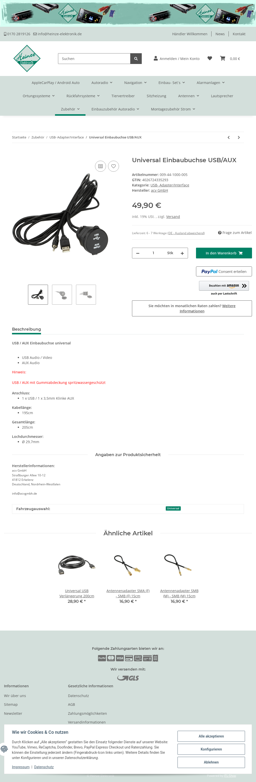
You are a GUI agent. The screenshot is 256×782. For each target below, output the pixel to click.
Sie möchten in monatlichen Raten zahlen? (192, 308)
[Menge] (153, 253)
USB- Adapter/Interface (169, 185)
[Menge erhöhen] (182, 253)
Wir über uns (15, 695)
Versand (173, 216)
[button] (177, 58)
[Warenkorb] (230, 58)
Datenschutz (78, 695)
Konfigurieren (211, 749)
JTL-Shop (230, 776)
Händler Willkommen (190, 33)
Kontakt (239, 33)
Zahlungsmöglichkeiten (87, 713)
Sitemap (11, 704)
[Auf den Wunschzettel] (113, 166)
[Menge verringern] (137, 253)
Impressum (21, 767)
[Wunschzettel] (210, 58)
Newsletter (13, 713)
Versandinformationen (87, 722)
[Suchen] (94, 58)
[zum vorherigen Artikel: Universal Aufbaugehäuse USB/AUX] (229, 137)
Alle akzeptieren (211, 736)
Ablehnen (211, 762)
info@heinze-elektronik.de (57, 33)
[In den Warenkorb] (8, 154)
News (220, 33)
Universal (173, 508)
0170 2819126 (17, 33)
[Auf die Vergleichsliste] (100, 166)
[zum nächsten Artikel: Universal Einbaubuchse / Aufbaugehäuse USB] (239, 137)
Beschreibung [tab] (26, 329)
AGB (71, 704)
